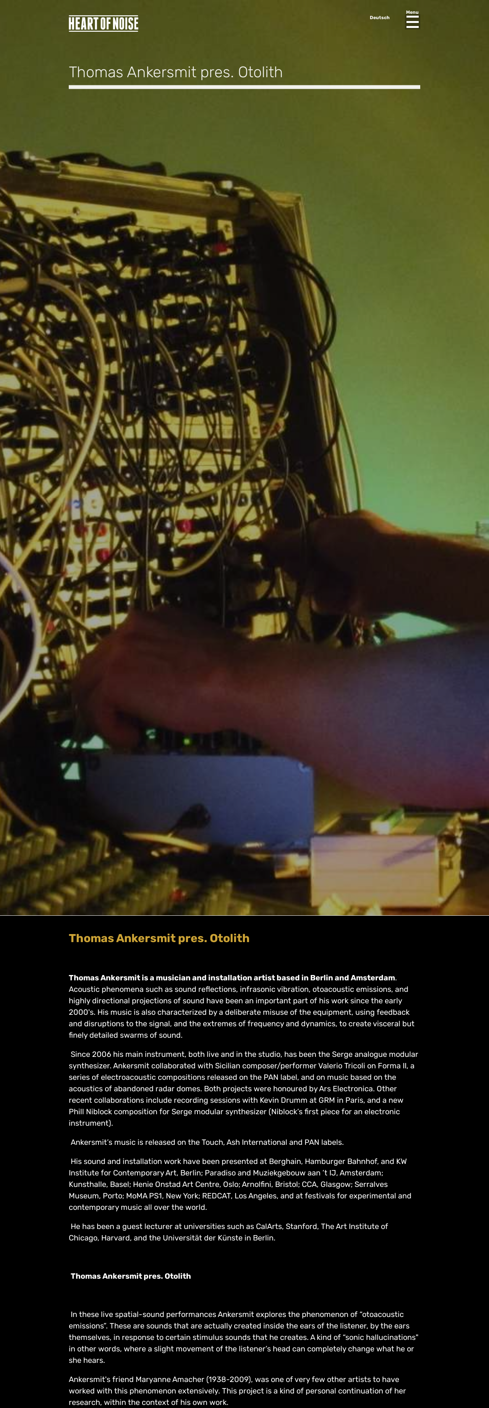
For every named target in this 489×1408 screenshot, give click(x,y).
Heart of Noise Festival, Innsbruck (103, 23)
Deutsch (380, 17)
